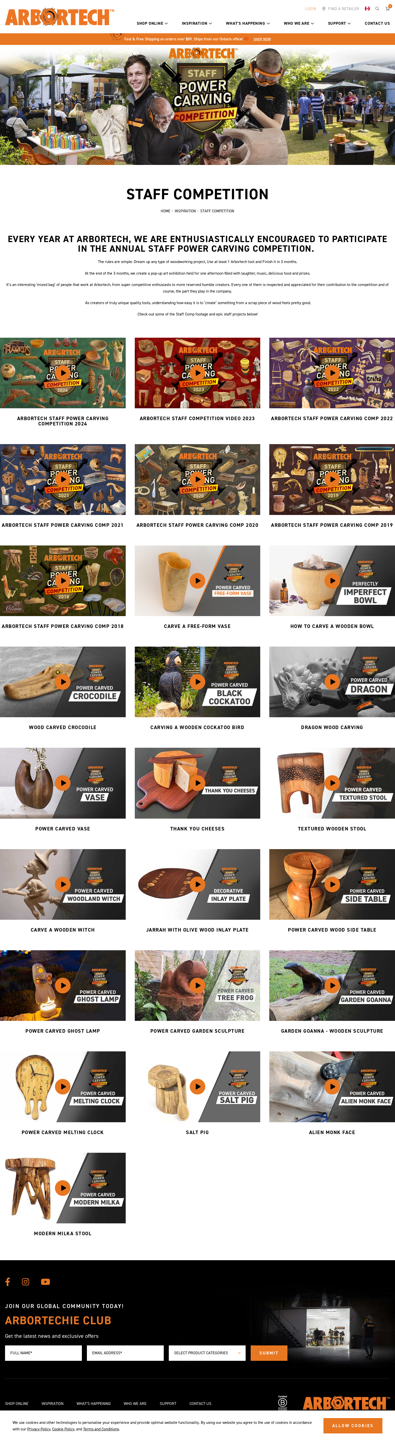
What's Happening (248, 23)
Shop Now (262, 39)
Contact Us (377, 23)
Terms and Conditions (101, 1429)
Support (339, 23)
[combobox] (207, 1353)
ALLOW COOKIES (353, 1425)
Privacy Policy (38, 1429)
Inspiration (197, 23)
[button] (166, 23)
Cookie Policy (63, 1429)
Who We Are (299, 23)
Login (310, 8)
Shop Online (152, 23)
